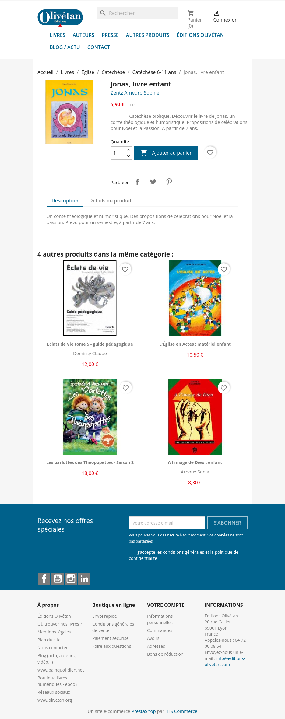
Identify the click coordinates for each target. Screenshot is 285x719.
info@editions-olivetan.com (225, 661)
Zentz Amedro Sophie (135, 92)
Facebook (44, 579)
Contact (98, 47)
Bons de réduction (165, 654)
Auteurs (83, 35)
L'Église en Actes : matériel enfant (195, 344)
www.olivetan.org (54, 700)
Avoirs (153, 638)
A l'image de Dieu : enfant (195, 462)
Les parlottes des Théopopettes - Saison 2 (90, 462)
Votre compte (165, 605)
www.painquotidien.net (60, 670)
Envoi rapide (104, 616)
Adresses (156, 646)
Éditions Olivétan (200, 35)
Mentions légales (54, 632)
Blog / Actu (65, 47)
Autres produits (148, 35)
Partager (137, 182)
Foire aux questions (111, 646)
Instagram (71, 579)
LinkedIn (84, 579)
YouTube (57, 579)
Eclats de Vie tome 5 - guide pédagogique (90, 344)
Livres (57, 35)
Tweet (153, 182)
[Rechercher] (137, 13)
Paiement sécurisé (110, 638)
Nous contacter (52, 648)
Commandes (159, 630)
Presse (110, 35)
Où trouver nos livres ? (59, 624)
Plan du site (49, 640)
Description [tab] (65, 200)
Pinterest (169, 182)
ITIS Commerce (181, 711)
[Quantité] (118, 153)
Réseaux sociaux (53, 692)
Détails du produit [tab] (110, 200)
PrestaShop (144, 711)
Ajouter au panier (166, 153)
